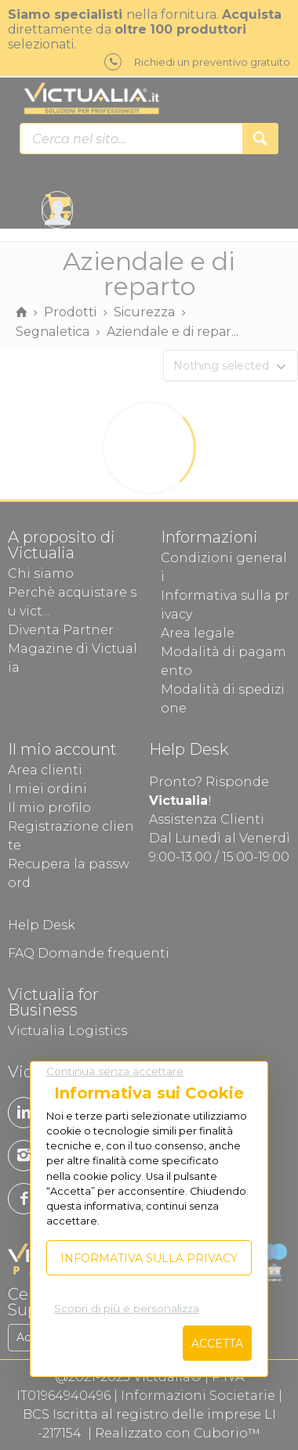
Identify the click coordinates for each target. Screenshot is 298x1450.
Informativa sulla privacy (149, 1258)
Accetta (217, 1343)
